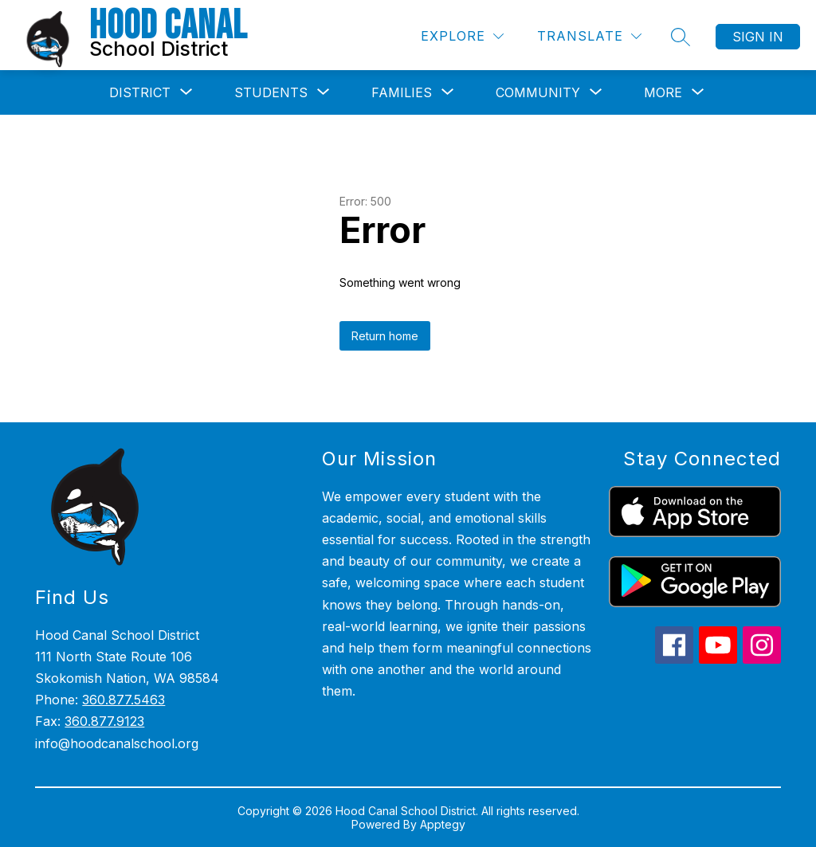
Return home (384, 336)
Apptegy (442, 824)
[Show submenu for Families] (401, 92)
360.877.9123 (104, 721)
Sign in (757, 37)
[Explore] (462, 36)
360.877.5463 (123, 700)
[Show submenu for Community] (538, 92)
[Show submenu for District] (140, 92)
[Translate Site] (589, 36)
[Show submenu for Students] (271, 92)
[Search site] (680, 36)
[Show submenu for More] (663, 92)
